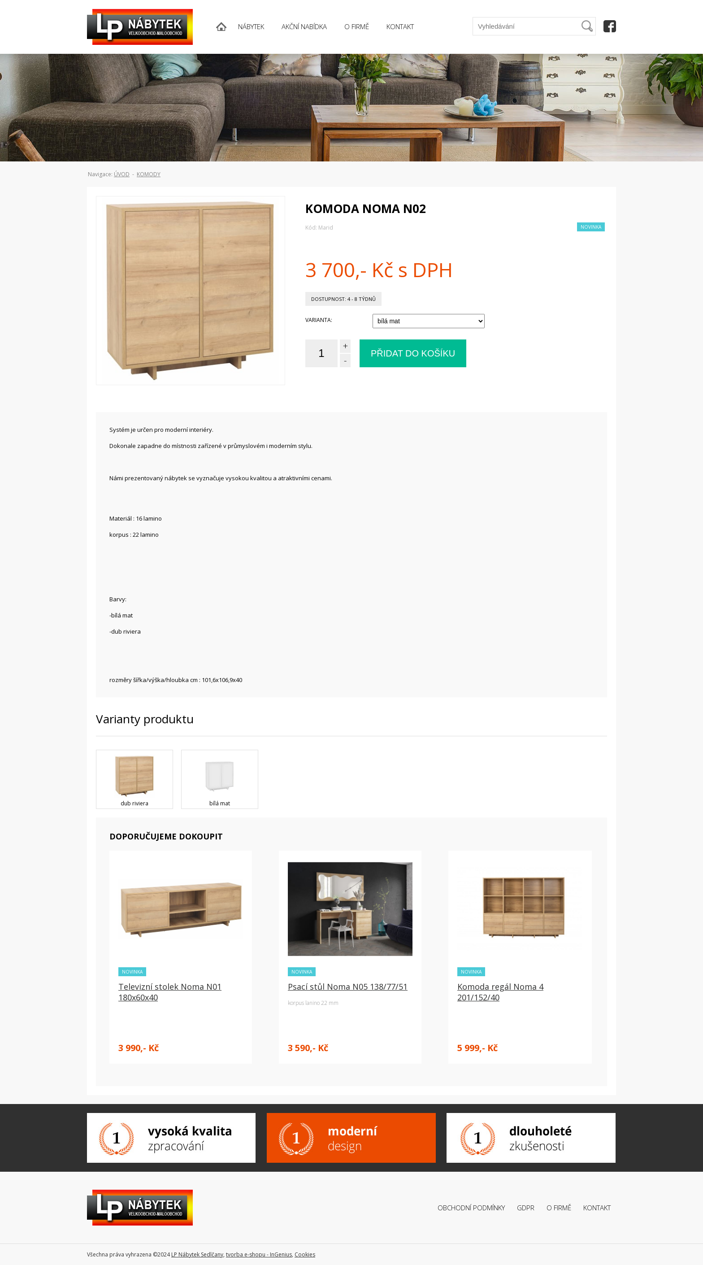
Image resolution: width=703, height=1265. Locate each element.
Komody (149, 174)
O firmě (559, 1207)
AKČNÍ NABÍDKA (304, 26)
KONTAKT (400, 26)
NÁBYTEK (251, 26)
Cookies (305, 1254)
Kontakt (597, 1207)
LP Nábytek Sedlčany (197, 1254)
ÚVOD (122, 174)
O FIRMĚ (356, 26)
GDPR (525, 1207)
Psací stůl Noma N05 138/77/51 (348, 986)
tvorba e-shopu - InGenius (259, 1254)
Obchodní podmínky (471, 1207)
